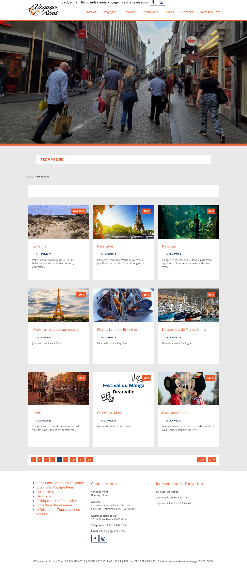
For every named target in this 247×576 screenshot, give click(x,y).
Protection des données (54, 505)
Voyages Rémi (210, 12)
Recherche (150, 12)
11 (81, 460)
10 (73, 460)
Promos (129, 12)
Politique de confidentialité (56, 500)
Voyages (110, 12)
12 (89, 460)
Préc (201, 460)
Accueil (91, 12)
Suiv (212, 460)
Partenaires (45, 492)
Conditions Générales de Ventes (60, 483)
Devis (170, 12)
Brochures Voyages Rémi (55, 487)
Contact (187, 12)
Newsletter (44, 496)
